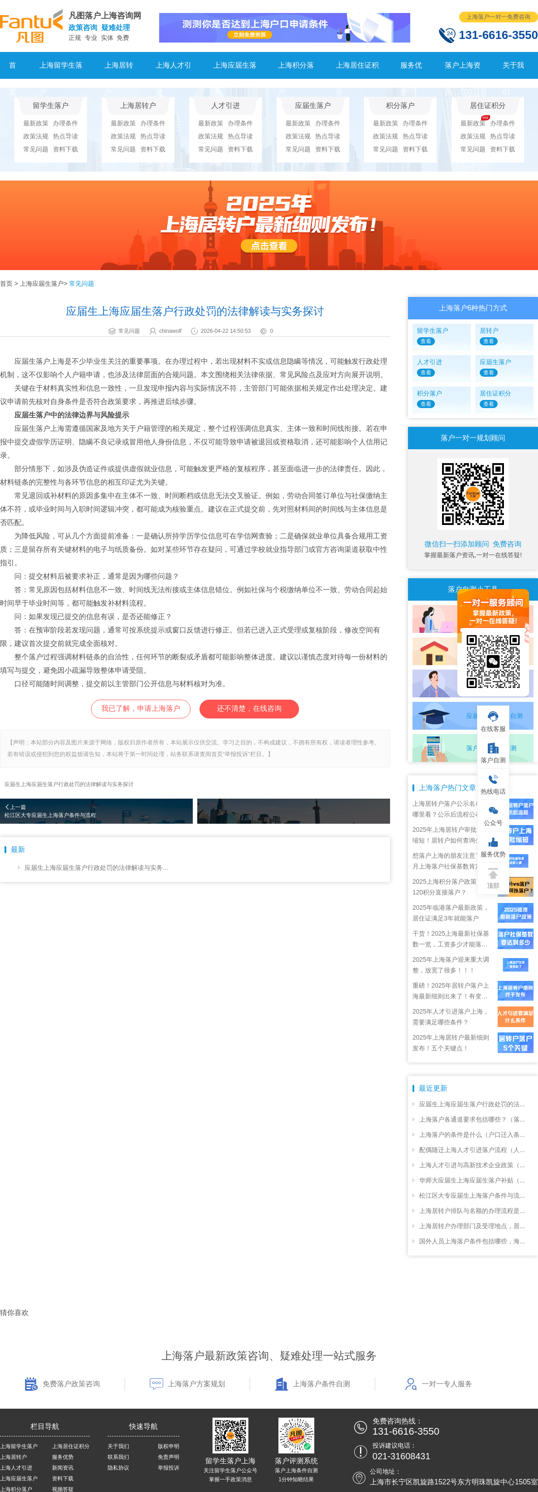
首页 (12, 70)
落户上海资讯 (463, 70)
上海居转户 (118, 70)
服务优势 (411, 70)
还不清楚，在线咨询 (249, 708)
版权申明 (168, 1446)
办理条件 (65, 123)
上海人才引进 (173, 70)
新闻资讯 (63, 1468)
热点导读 (65, 136)
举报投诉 (168, 1468)
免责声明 (168, 1457)
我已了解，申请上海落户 (140, 708)
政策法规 (35, 136)
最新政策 (35, 123)
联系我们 (118, 1457)
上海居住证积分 (357, 70)
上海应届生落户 (234, 70)
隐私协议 (118, 1468)
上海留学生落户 (60, 70)
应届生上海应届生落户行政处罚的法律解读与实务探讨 (69, 784)
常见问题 (35, 149)
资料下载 (65, 149)
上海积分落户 (296, 70)
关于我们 (513, 70)
